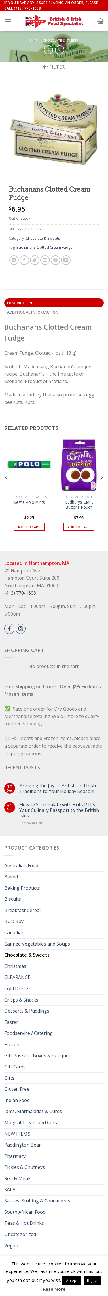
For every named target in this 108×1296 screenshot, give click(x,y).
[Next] (101, 489)
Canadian (14, 932)
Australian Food (21, 865)
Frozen (11, 1044)
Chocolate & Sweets (61, 40)
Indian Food (17, 1100)
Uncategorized (20, 1234)
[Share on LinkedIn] (66, 260)
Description (20, 302)
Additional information (33, 312)
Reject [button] (92, 1280)
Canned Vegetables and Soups (37, 944)
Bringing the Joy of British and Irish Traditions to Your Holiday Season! (57, 788)
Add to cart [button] (29, 527)
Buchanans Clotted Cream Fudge (44, 247)
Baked (11, 877)
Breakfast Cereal (22, 910)
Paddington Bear (22, 1145)
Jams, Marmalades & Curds (33, 1111)
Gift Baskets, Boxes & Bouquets (38, 1055)
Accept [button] (71, 1280)
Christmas (15, 966)
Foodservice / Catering (28, 1033)
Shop (33, 40)
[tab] (54, 302)
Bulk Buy (14, 921)
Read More (54, 1289)
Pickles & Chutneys (24, 1167)
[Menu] (7, 21)
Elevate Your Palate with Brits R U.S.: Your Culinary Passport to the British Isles (59, 810)
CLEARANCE (17, 977)
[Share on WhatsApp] (14, 260)
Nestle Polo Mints (29, 502)
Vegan (11, 1245)
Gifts (9, 1078)
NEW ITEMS (17, 1134)
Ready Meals (17, 1178)
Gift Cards (15, 1066)
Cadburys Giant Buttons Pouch (79, 504)
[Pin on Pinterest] (55, 260)
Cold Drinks (16, 988)
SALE (9, 1190)
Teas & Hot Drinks (24, 1223)
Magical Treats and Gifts (30, 1122)
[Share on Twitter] (34, 260)
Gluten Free (16, 1089)
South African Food (25, 1212)
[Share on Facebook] (24, 260)
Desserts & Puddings (26, 1011)
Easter (11, 1022)
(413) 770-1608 (20, 593)
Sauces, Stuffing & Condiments (37, 1201)
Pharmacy (15, 1156)
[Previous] (7, 489)
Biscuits (12, 899)
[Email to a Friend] (45, 260)
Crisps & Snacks (21, 1000)
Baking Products (22, 888)
